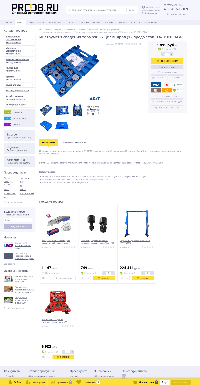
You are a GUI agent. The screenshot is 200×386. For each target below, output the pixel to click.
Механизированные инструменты (19, 61)
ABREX (23, 189)
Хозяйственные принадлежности (19, 97)
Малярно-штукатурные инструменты (19, 50)
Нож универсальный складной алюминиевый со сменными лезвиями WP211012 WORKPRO (57, 243)
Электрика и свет (19, 104)
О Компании (151, 22)
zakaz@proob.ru (44, 371)
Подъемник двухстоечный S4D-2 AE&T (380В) (132, 242)
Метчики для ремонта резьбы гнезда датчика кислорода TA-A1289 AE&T (93, 243)
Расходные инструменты (19, 69)
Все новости (9, 264)
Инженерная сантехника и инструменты (19, 39)
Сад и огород (19, 84)
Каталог (20, 22)
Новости (72, 22)
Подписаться (18, 226)
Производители (36, 22)
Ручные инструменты (19, 78)
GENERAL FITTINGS (8, 183)
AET (5, 197)
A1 (21, 185)
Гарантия (122, 22)
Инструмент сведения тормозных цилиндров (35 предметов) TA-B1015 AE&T (167, 243)
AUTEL (7, 177)
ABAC (6, 189)
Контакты (135, 22)
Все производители (13, 202)
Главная (8, 22)
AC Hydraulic (10, 193)
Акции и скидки (56, 22)
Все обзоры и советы (14, 308)
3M (21, 181)
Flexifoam (24, 177)
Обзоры (85, 22)
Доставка (109, 22)
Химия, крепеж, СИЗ (19, 90)
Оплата (96, 22)
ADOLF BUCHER (27, 193)
